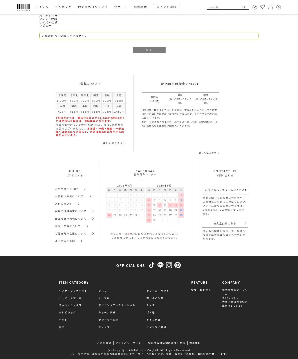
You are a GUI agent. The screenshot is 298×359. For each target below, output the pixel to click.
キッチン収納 (107, 312)
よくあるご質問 (65, 241)
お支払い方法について (69, 196)
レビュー (45, 25)
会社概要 (140, 7)
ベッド (63, 319)
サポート (120, 7)
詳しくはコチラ (113, 143)
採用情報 (195, 343)
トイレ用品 (153, 319)
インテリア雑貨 (156, 327)
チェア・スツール (70, 298)
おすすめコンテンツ (93, 7)
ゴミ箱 (150, 312)
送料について (63, 203)
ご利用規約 (104, 343)
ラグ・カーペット (157, 290)
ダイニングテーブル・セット (117, 305)
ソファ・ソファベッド (73, 290)
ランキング (63, 7)
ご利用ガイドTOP (66, 188)
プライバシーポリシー (130, 343)
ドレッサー (106, 327)
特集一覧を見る (201, 289)
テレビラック (67, 312)
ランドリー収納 (109, 319)
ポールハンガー (156, 298)
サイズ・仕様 (48, 22)
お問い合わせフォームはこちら (225, 190)
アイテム (42, 7)
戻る (149, 50)
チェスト (152, 305)
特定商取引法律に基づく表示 (166, 343)
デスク (103, 290)
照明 (62, 327)
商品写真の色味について (71, 218)
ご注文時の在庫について (71, 233)
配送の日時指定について (71, 211)
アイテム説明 (48, 19)
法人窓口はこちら (225, 223)
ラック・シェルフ (70, 305)
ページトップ (48, 16)
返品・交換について (68, 226)
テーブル (104, 298)
